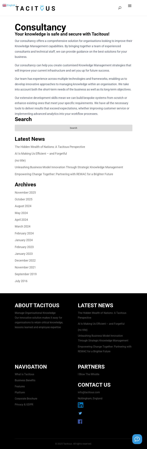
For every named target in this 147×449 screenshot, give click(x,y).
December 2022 (25, 260)
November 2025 (25, 192)
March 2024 (22, 226)
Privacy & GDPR (24, 404)
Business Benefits (25, 380)
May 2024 (21, 213)
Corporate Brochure (26, 398)
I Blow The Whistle (88, 374)
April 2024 (21, 219)
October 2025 (23, 199)
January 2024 (24, 240)
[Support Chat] (137, 439)
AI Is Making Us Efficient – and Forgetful (41, 153)
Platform (20, 392)
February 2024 (24, 233)
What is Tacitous (24, 374)
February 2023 (24, 247)
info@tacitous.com (89, 392)
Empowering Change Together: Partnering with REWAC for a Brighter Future (64, 174)
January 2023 (24, 253)
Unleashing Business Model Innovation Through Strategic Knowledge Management (69, 167)
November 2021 (25, 267)
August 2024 (23, 206)
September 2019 (26, 274)
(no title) (20, 160)
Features (20, 386)
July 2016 (21, 281)
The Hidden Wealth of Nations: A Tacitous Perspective (50, 147)
